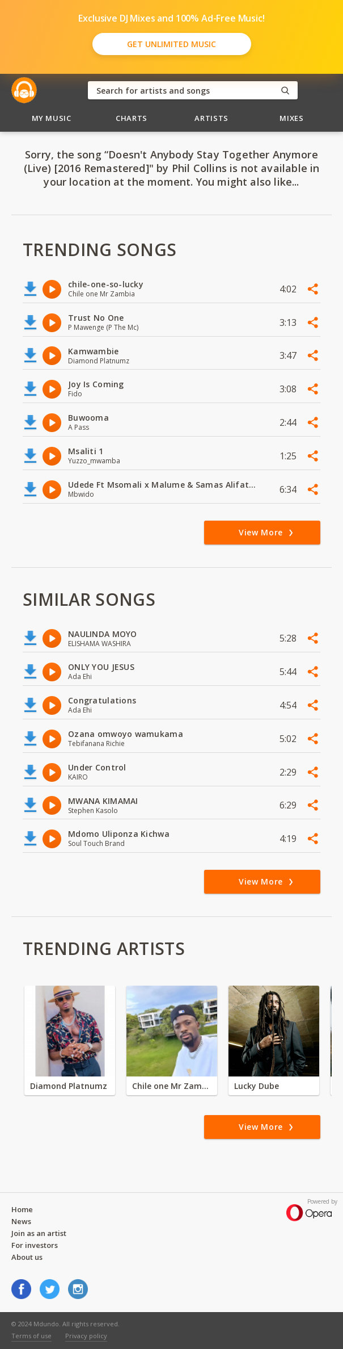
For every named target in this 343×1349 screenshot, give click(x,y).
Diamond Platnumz (68, 1085)
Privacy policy (86, 1335)
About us (27, 1257)
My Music (51, 118)
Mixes (291, 118)
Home (22, 1209)
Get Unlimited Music (171, 44)
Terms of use (31, 1335)
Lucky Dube (256, 1085)
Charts (131, 118)
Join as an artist (38, 1233)
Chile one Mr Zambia (171, 1085)
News (21, 1221)
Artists (211, 118)
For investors (34, 1245)
